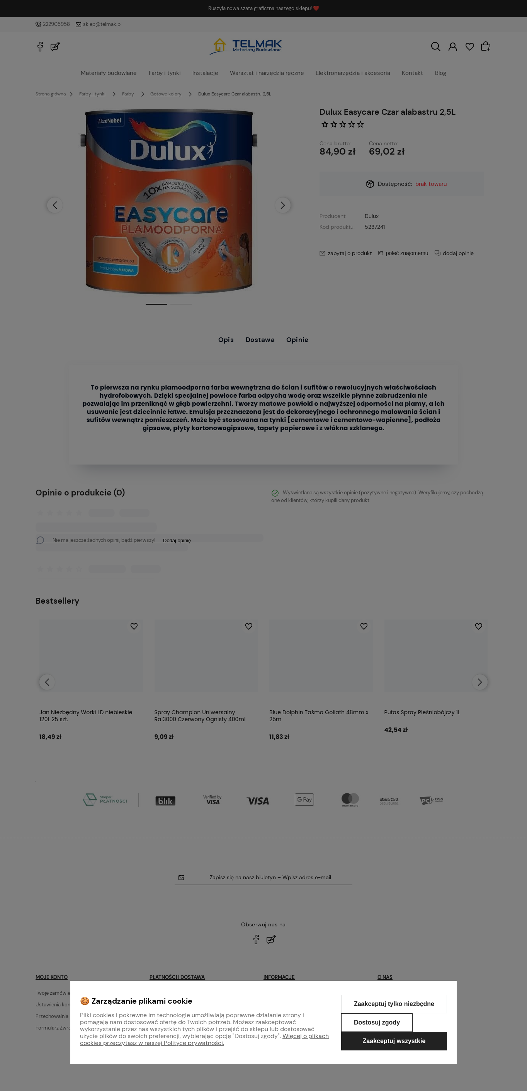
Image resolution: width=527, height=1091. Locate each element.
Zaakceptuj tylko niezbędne (394, 1004)
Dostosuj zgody (377, 1022)
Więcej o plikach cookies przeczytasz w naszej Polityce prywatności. (204, 1039)
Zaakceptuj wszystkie (394, 1041)
